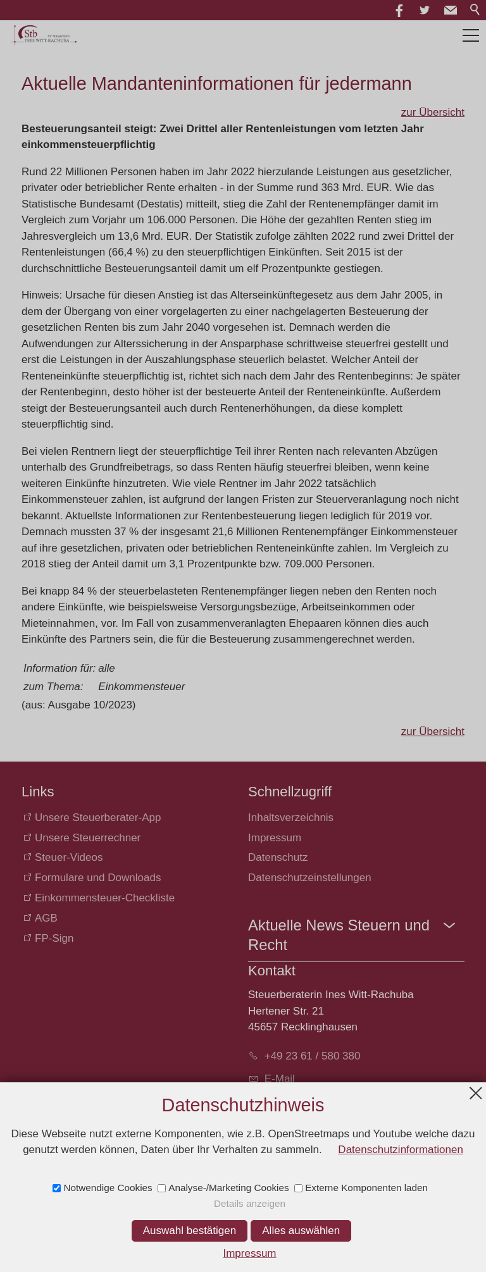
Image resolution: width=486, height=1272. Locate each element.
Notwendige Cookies (107, 1187)
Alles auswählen (301, 1231)
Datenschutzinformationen (400, 1150)
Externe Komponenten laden (366, 1187)
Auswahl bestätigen (189, 1231)
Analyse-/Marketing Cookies (228, 1187)
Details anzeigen (249, 1203)
